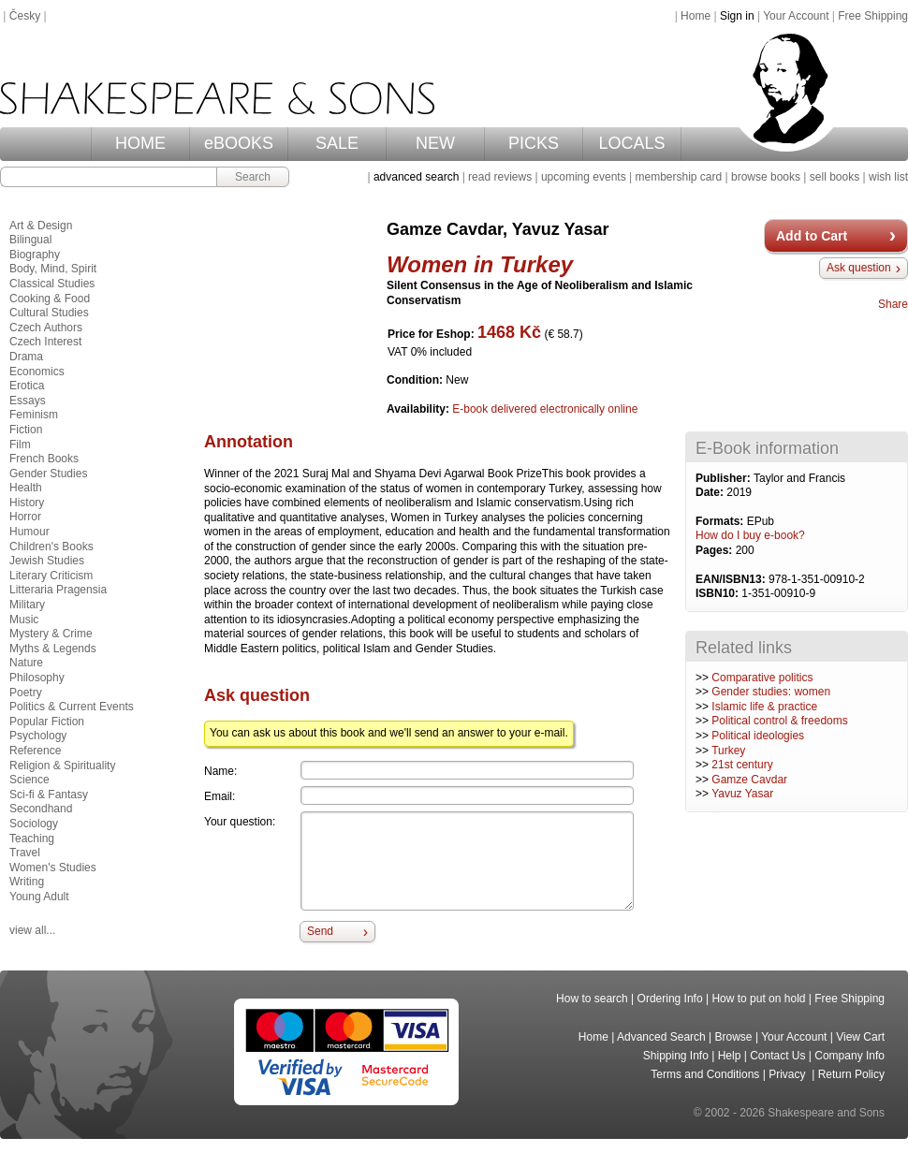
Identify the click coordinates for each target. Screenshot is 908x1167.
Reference (35, 750)
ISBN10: (718, 593)
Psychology (37, 735)
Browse (734, 1036)
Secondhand (40, 808)
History (26, 502)
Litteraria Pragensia (58, 589)
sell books (834, 176)
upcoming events (583, 176)
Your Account (795, 15)
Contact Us (777, 1055)
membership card (678, 176)
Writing (26, 881)
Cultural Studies (49, 312)
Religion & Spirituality (62, 765)
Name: (220, 771)
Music (23, 619)
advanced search (416, 176)
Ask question (859, 267)
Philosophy (37, 677)
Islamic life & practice (764, 706)
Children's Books (51, 546)
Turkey (728, 750)
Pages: (716, 550)
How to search (592, 998)
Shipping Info (676, 1055)
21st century (741, 764)
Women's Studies (52, 867)
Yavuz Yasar (742, 793)
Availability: (419, 409)
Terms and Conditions (705, 1074)
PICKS (533, 143)
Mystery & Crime (51, 633)
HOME (140, 143)
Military (27, 604)
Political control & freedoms (779, 720)
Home (695, 15)
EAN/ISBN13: (732, 579)
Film (20, 444)
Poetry (25, 692)
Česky (24, 15)
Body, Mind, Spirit (52, 268)
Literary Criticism (51, 575)
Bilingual (30, 239)
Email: (219, 796)
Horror (25, 516)
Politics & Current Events (71, 706)
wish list (888, 176)
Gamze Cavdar (749, 779)
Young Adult (39, 896)
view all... (32, 930)
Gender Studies (48, 473)
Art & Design (40, 225)
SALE (337, 143)
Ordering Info (670, 998)
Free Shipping (873, 15)
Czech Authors (45, 327)
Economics (37, 371)
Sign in (737, 15)
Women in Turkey (480, 264)
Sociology (33, 823)
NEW (435, 143)
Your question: (239, 821)
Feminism (33, 414)
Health (25, 487)
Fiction (25, 429)
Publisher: (725, 478)
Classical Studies (52, 283)
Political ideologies (757, 735)
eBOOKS (238, 143)
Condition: (416, 380)
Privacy (789, 1074)
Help (729, 1055)
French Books (44, 458)
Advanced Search (661, 1036)
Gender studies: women (770, 691)
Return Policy (851, 1074)
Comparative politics (762, 677)
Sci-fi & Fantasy (48, 794)
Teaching (31, 838)
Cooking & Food (49, 298)
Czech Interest (45, 341)
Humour (29, 531)
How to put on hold (758, 998)
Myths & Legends (52, 648)
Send (320, 931)
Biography (34, 254)
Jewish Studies (46, 560)
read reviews (500, 176)
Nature (26, 662)
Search (253, 176)
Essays (27, 400)
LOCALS (631, 143)
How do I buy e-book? (750, 535)
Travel (24, 852)
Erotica (26, 385)
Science (29, 779)
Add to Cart (811, 235)
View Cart (860, 1036)
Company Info (849, 1055)
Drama (26, 356)
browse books (765, 176)
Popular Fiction (46, 721)
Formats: (721, 521)
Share (893, 304)
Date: (711, 492)
